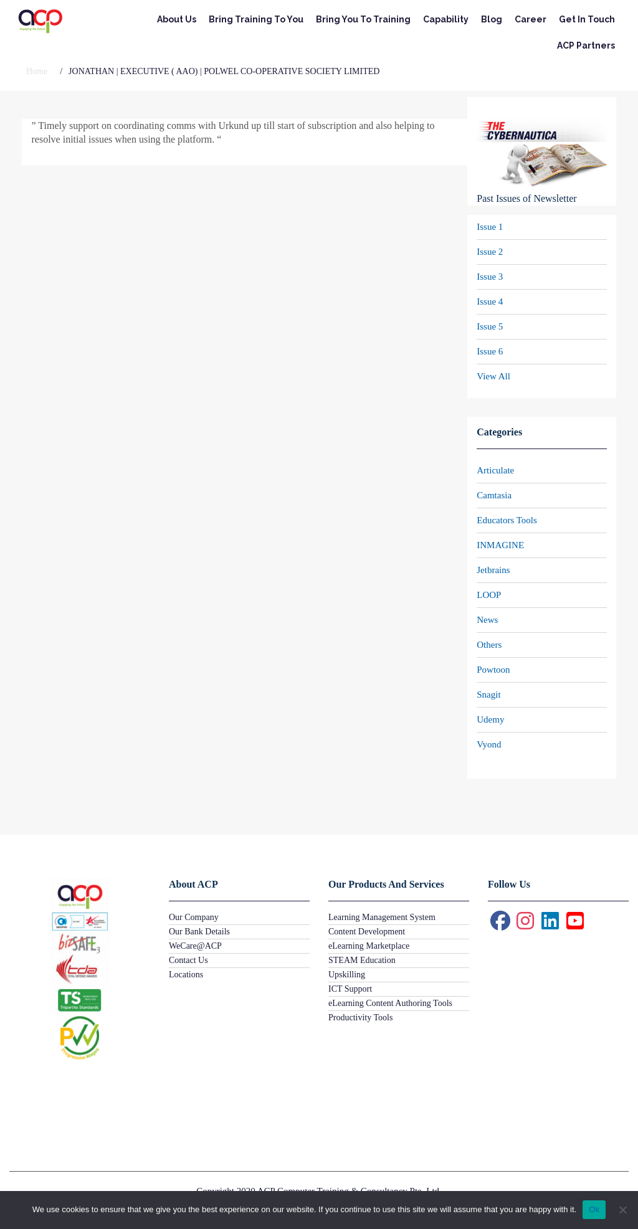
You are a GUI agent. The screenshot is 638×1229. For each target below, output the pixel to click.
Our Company (194, 917)
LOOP (489, 595)
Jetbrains (493, 570)
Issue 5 (490, 326)
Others (489, 645)
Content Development (366, 931)
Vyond (489, 744)
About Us (176, 19)
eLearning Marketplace (368, 946)
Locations (186, 974)
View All (493, 376)
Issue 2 (490, 252)
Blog (491, 19)
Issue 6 (490, 351)
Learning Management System (382, 917)
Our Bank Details (199, 931)
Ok (594, 1209)
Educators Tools (507, 520)
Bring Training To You (256, 19)
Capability (446, 19)
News (487, 620)
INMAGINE (500, 545)
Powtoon (493, 670)
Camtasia (494, 495)
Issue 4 (490, 301)
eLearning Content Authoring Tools (390, 1003)
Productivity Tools (360, 1017)
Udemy (490, 719)
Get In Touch (587, 19)
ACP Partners (586, 45)
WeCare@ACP (195, 946)
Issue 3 (490, 277)
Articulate (495, 470)
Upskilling (346, 974)
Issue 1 (490, 227)
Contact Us (188, 960)
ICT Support (350, 989)
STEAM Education (362, 960)
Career (530, 19)
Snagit (488, 695)
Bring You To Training (363, 19)
